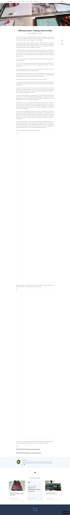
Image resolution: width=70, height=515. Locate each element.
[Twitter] (24, 464)
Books (14, 492)
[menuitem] (9, 1)
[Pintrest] (36, 510)
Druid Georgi (9, 1)
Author (19, 1)
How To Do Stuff (29, 1)
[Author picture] (18, 461)
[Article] (17, 486)
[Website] (22, 464)
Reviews (23, 1)
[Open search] (60, 1)
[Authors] (11, 482)
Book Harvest (17, 492)
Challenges (36, 1)
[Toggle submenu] (40, 1)
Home (15, 1)
